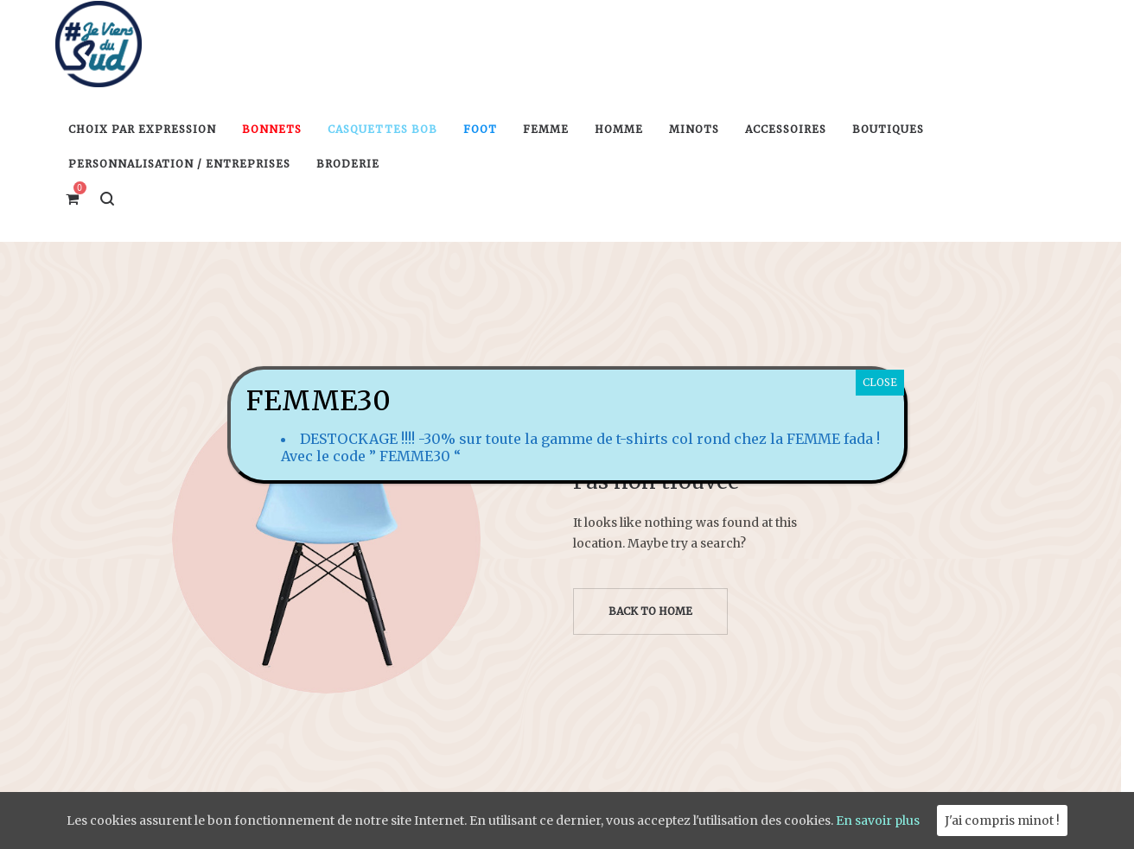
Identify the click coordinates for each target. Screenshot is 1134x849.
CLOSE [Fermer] (880, 382)
